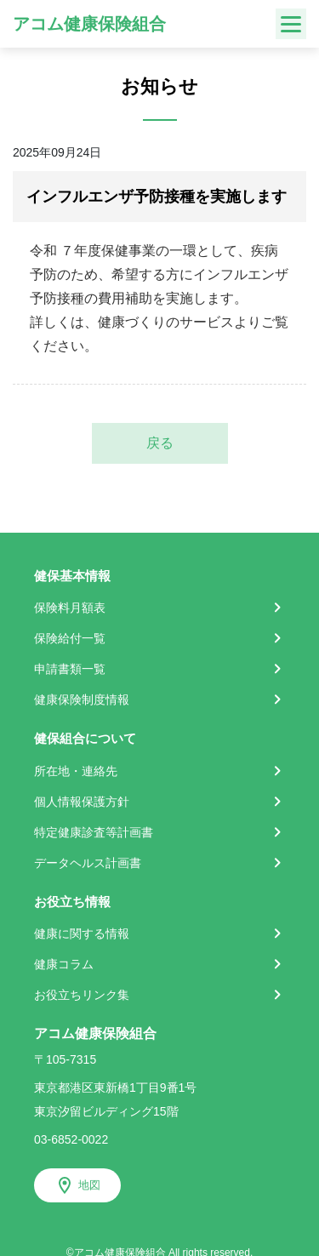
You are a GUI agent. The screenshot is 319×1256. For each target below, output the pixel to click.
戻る (160, 443)
